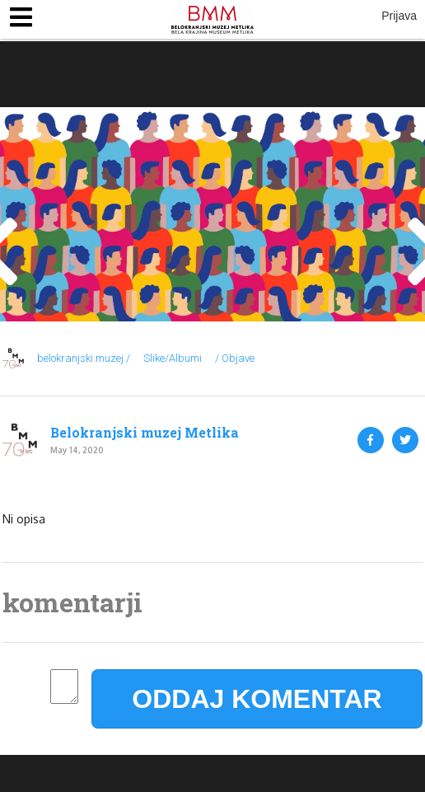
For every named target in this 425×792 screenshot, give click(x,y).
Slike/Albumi (172, 358)
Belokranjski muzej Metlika (144, 432)
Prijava (399, 15)
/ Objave (235, 358)
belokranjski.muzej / (83, 358)
